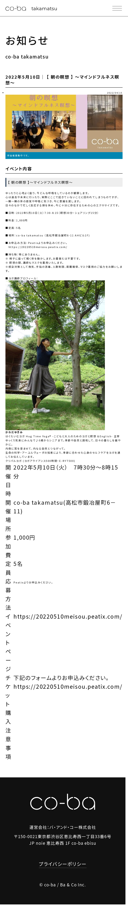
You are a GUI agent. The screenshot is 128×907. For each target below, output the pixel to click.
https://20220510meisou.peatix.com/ (37, 247)
